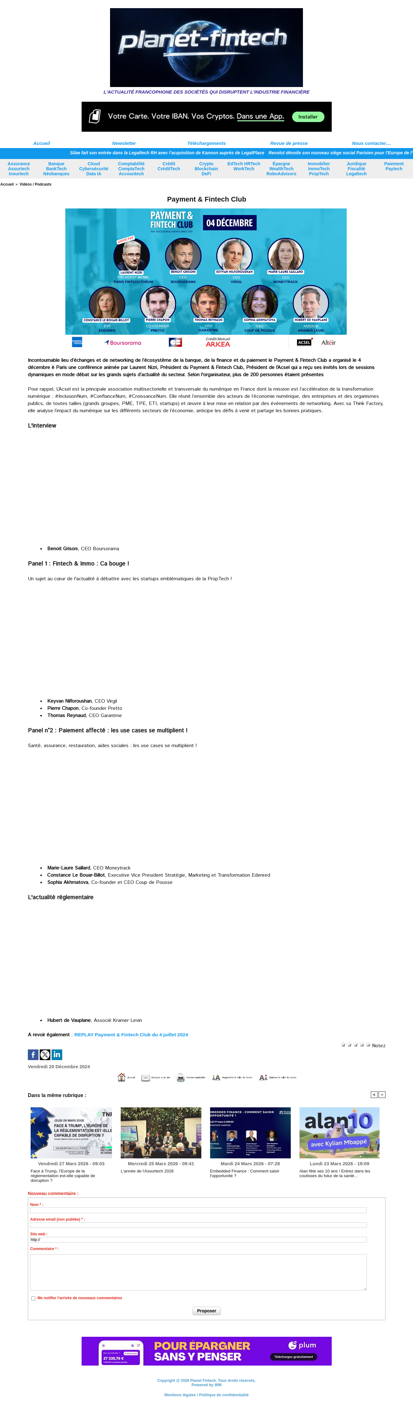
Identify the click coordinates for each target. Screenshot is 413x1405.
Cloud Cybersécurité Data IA (93, 168)
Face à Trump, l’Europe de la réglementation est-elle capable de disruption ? (68, 1172)
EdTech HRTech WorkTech (243, 166)
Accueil (41, 143)
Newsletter (124, 143)
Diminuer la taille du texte (318, 1076)
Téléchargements (206, 143)
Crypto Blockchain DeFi (206, 168)
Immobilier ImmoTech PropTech (319, 168)
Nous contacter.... (371, 143)
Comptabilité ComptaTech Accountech (131, 168)
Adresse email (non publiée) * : (57, 1219)
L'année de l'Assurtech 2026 (144, 1170)
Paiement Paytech (394, 166)
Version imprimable (175, 1076)
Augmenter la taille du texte (243, 1076)
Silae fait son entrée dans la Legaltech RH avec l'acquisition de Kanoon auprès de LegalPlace (176, 152)
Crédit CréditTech (169, 166)
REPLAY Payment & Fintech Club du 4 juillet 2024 (133, 1034)
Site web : (39, 1233)
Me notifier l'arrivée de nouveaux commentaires (80, 1297)
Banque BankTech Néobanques (56, 168)
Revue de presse (289, 143)
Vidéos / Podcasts (33, 184)
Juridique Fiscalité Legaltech (356, 168)
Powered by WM (206, 1384)
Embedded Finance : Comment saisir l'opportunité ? (241, 1172)
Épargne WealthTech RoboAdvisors (281, 168)
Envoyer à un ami (118, 1076)
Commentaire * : (44, 1248)
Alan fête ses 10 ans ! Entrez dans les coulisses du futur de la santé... (339, 1172)
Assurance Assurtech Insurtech (19, 168)
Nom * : (36, 1204)
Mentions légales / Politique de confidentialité (206, 1394)
